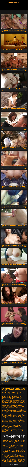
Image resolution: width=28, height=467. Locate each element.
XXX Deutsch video (21, 460)
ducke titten (19, 398)
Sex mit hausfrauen (17, 461)
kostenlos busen (8, 417)
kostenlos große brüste (18, 417)
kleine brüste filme (13, 415)
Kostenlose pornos (20, 445)
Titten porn (22, 451)
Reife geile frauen (13, 449)
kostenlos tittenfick (16, 419)
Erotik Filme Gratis (14, 446)
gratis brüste (9, 406)
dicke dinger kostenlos (7, 395)
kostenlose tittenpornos (7, 425)
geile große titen (20, 403)
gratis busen (15, 406)
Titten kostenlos (14, 1)
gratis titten (15, 407)
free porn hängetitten (11, 402)
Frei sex (9, 441)
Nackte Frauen (7, 450)
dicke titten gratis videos (12, 396)
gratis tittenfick (10, 409)
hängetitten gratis (9, 414)
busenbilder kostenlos (11, 393)
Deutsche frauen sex (15, 450)
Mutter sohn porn (7, 444)
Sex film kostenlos (12, 442)
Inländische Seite (3, 8)
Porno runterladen (11, 454)
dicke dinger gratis (21, 393)
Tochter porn (17, 440)
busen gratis (18, 392)
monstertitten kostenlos (7, 426)
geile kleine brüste (6, 405)
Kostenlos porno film (11, 455)
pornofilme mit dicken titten (11, 429)
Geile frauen (11, 447)
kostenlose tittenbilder (7, 424)
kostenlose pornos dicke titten (13, 421)
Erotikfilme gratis (7, 452)
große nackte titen (8, 411)
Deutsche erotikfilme (8, 461)
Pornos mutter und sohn (8, 459)
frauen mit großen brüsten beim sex (17, 400)
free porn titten (20, 402)
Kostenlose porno (20, 442)
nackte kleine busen (17, 426)
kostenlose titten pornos (16, 422)
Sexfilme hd (13, 444)
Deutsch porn (21, 446)
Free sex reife (15, 457)
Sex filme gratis (19, 455)
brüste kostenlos (11, 392)
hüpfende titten (5, 415)
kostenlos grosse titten (7, 419)
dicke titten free (15, 395)
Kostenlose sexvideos (16, 452)
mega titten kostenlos (17, 425)
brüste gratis (4, 392)
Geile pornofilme (19, 454)
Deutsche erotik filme (15, 451)
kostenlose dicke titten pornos (14, 420)
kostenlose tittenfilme (16, 424)
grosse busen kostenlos (13, 412)
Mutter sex (5, 441)
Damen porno (6, 447)
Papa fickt (22, 440)
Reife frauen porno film (10, 445)
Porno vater (17, 447)
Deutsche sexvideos (6, 460)
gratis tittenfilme (17, 409)
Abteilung (10, 7)
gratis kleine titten (9, 407)
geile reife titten (14, 405)
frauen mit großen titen (7, 401)
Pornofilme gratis (21, 449)
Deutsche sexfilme (18, 463)
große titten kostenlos (17, 411)
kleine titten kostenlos (15, 416)
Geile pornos (21, 457)
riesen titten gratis (13, 430)
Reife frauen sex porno (8, 440)
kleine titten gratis (6, 416)
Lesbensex (14, 460)
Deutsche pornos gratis (17, 441)
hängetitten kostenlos (17, 414)
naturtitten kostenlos (14, 427)
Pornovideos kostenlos (19, 459)
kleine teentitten (21, 415)
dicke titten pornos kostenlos (13, 397)
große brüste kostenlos (13, 410)
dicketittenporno (13, 398)
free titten (14, 403)
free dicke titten (16, 401)
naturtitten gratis (5, 427)
